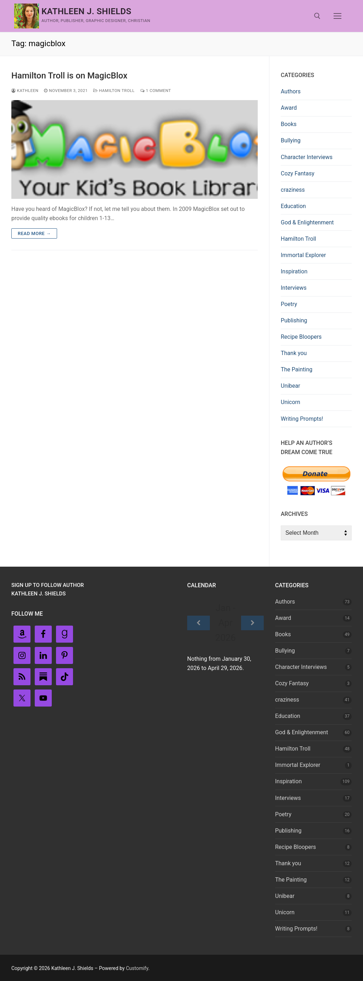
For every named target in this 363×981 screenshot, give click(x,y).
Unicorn (290, 402)
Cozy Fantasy (297, 173)
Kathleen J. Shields (86, 11)
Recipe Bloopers (301, 336)
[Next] (252, 623)
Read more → (34, 233)
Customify (137, 968)
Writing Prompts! (302, 418)
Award (289, 107)
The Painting (296, 369)
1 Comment (155, 90)
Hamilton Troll (113, 90)
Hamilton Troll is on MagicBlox (69, 76)
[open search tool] (317, 16)
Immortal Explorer (303, 255)
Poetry (289, 304)
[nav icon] (337, 16)
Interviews (294, 287)
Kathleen (24, 90)
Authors (291, 91)
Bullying (291, 140)
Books (289, 124)
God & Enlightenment (307, 222)
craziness (293, 189)
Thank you (294, 353)
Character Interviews (307, 157)
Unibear (290, 385)
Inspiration (294, 271)
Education (293, 206)
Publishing (294, 320)
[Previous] (198, 623)
